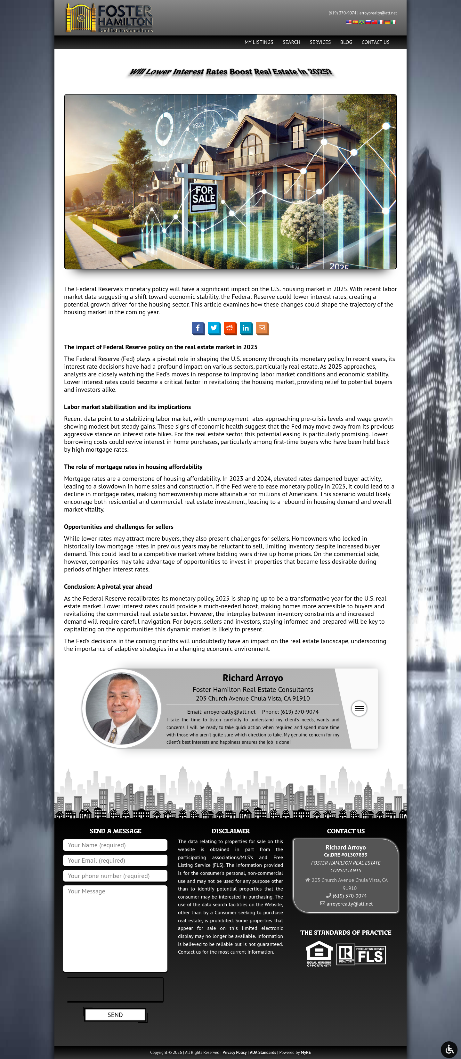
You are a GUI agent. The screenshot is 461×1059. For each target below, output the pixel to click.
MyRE (306, 1052)
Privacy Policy (234, 1052)
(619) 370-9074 (342, 13)
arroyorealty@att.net (378, 13)
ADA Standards (263, 1052)
